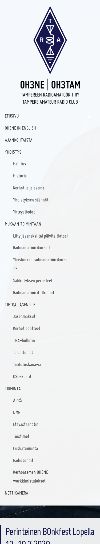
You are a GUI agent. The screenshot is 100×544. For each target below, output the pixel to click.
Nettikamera (16, 493)
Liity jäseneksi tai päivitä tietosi (40, 236)
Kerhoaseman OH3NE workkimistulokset (30, 476)
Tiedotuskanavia (27, 364)
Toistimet (21, 436)
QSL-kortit (22, 376)
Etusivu (12, 116)
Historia (20, 175)
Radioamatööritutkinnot (33, 292)
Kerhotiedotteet (26, 328)
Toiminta (13, 388)
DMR (16, 412)
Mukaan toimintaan (23, 224)
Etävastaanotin (25, 424)
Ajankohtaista (19, 140)
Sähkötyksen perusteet (33, 280)
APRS (17, 400)
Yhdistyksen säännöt (31, 200)
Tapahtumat (23, 352)
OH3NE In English (20, 128)
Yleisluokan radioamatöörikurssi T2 (41, 264)
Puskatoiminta (25, 448)
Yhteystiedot (24, 212)
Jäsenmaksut (24, 316)
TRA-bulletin (24, 340)
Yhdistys (13, 152)
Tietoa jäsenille (20, 304)
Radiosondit (23, 460)
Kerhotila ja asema (28, 188)
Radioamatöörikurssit (31, 247)
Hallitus (19, 163)
